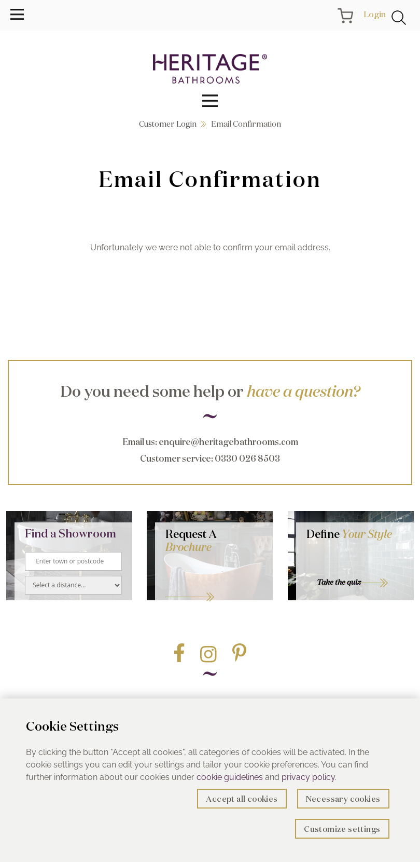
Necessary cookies (343, 799)
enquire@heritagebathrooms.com (228, 442)
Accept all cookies (241, 799)
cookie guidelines (230, 777)
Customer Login (168, 124)
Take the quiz (339, 582)
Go (213, 584)
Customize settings (342, 829)
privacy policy (308, 777)
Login (374, 14)
